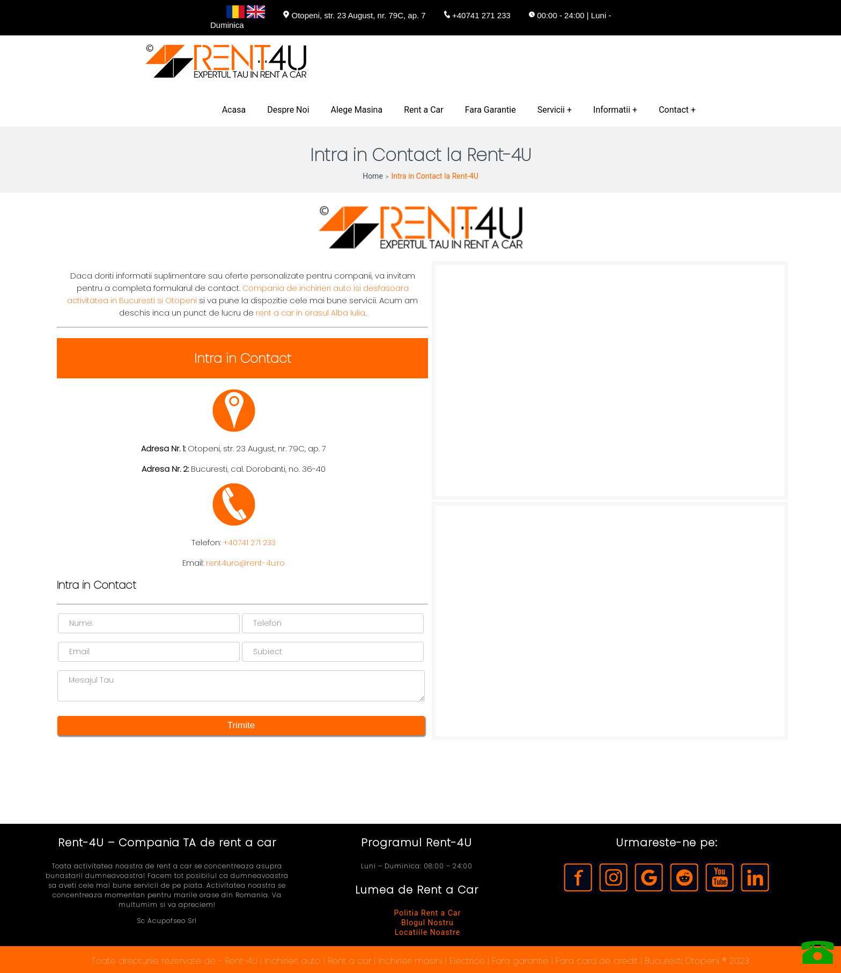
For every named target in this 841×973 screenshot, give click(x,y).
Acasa (234, 110)
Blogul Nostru (427, 922)
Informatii (611, 110)
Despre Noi (288, 110)
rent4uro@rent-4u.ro (245, 563)
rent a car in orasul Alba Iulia (310, 313)
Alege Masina (357, 110)
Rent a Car (424, 110)
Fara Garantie (490, 110)
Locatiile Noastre (428, 932)
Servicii (551, 110)
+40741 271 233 (249, 542)
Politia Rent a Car (427, 913)
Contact (674, 110)
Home (373, 176)
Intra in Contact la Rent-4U (434, 176)
